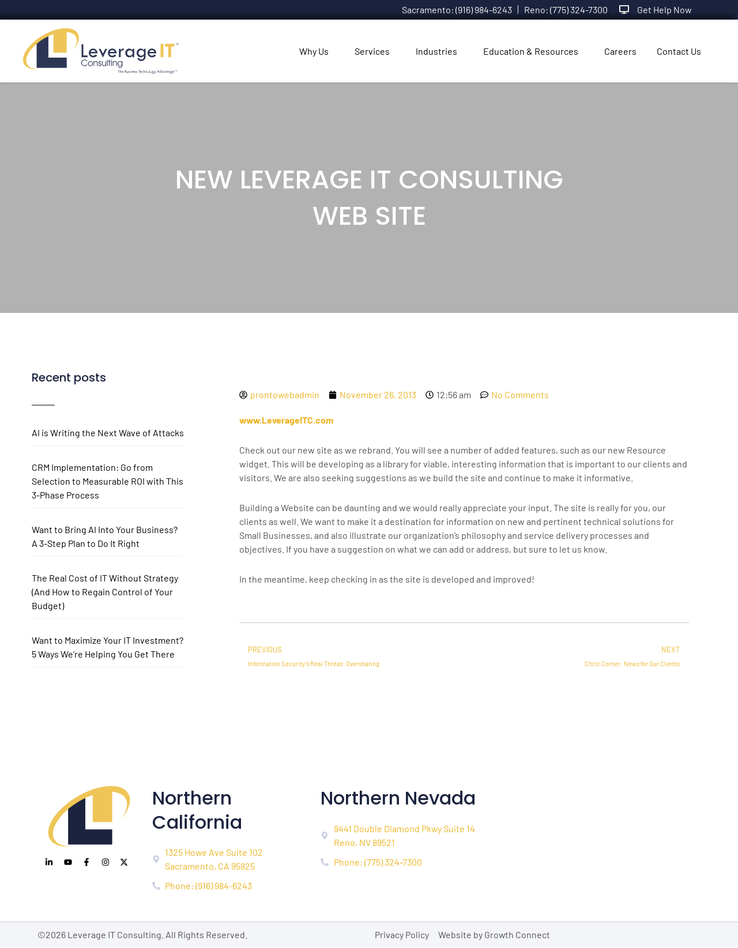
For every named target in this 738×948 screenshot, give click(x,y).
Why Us (314, 51)
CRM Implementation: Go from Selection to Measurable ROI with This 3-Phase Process (107, 481)
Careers (620, 51)
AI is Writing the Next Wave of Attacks (108, 432)
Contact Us (679, 51)
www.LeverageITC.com (287, 419)
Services (372, 51)
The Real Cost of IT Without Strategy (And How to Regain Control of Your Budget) (105, 591)
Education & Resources (530, 51)
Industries (436, 51)
